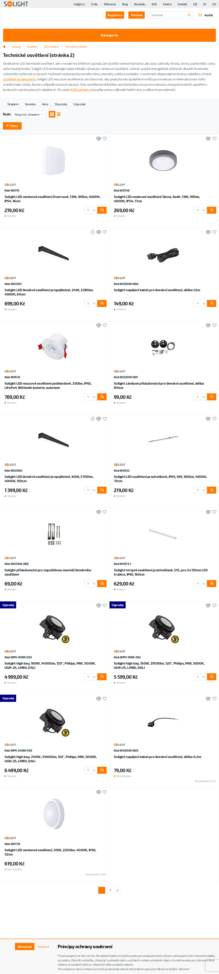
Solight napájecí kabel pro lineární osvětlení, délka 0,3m (157, 756)
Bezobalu (139, 4)
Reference (110, 4)
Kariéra (167, 4)
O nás (94, 4)
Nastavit (43, 946)
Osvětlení (32, 46)
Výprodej (79, 104)
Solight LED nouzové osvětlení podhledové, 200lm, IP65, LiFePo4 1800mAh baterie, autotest (48, 385)
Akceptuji (25, 946)
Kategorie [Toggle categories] (109, 35)
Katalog (16, 46)
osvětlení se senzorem (19, 79)
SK (204, 4)
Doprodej (61, 104)
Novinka (30, 104)
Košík (205, 15)
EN (214, 4)
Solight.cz (79, 4)
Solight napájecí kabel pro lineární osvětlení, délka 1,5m (157, 290)
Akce (45, 104)
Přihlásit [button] (136, 15)
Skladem (12, 104)
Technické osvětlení (76, 46)
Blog (125, 4)
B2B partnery (80, 89)
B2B (154, 4)
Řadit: (7, 114)
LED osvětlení (51, 46)
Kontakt (182, 4)
